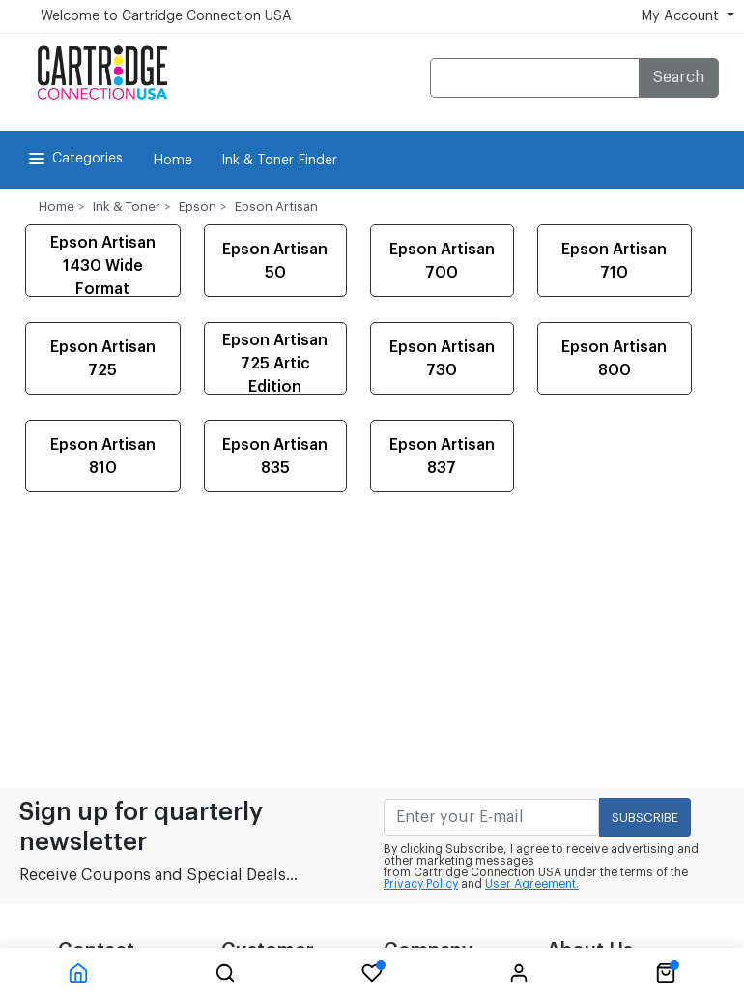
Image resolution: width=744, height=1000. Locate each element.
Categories (74, 158)
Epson (197, 206)
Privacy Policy (421, 884)
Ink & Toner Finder (279, 160)
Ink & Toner (126, 206)
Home (172, 160)
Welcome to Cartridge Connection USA (166, 16)
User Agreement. (532, 884)
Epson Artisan (276, 206)
